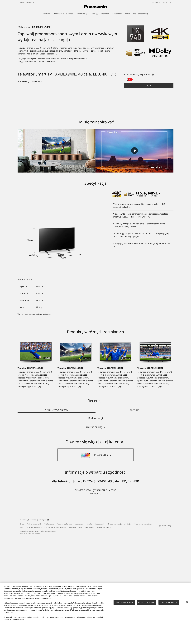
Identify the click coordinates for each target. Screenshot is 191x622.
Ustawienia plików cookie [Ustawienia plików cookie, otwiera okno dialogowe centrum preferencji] (124, 602)
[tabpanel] (95, 510)
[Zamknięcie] (187, 602)
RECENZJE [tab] (134, 496)
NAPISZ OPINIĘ (95, 513)
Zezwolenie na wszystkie (169, 602)
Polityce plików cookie (79, 610)
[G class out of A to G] (130, 165)
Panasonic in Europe (27, 2)
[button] (148, 171)
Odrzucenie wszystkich (146, 602)
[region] (95, 602)
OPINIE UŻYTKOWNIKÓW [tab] (56, 496)
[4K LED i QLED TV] (95, 540)
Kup (149, 171)
